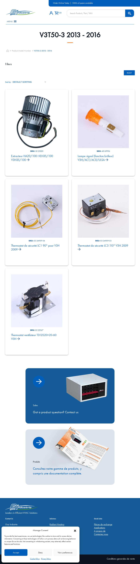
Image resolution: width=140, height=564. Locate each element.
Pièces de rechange (103, 524)
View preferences (65, 552)
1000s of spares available (82, 3)
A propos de (99, 531)
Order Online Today (61, 3)
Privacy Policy (46, 559)
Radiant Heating (57, 524)
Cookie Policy (35, 559)
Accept (16, 552)
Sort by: (8, 82)
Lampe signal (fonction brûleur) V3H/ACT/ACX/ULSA (95, 158)
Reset (129, 72)
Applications (99, 527)
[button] (75, 530)
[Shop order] (29, 82)
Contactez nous (101, 534)
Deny (40, 552)
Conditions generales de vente (121, 558)
